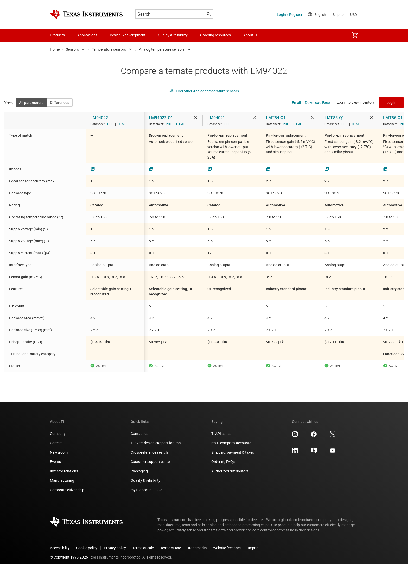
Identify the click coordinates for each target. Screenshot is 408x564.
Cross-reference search (149, 448)
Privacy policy (115, 544)
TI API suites (221, 429)
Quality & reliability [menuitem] (173, 35)
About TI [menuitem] (250, 35)
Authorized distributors (229, 467)
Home (55, 49)
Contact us (139, 429)
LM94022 (99, 117)
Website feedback (227, 544)
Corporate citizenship (67, 486)
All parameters (31, 102)
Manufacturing (62, 476)
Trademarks (197, 544)
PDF (110, 124)
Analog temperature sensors (162, 49)
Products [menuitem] (57, 35)
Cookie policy (86, 544)
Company (58, 429)
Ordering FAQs (223, 457)
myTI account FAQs (146, 486)
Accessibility (60, 544)
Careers (56, 439)
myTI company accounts (231, 439)
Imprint (254, 544)
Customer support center (151, 457)
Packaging (139, 467)
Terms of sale (143, 544)
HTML (122, 124)
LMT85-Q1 (334, 117)
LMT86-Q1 (393, 117)
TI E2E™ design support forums (156, 439)
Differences (59, 102)
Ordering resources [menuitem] (215, 35)
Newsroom (59, 448)
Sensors (72, 49)
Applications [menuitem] (87, 35)
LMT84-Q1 (276, 117)
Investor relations (64, 467)
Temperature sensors (109, 49)
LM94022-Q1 (161, 117)
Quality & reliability (145, 476)
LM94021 (216, 117)
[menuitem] (355, 35)
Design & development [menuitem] (127, 35)
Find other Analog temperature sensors (204, 91)
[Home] (86, 14)
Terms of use (170, 544)
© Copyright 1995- (69, 553)
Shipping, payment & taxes (232, 448)
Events (55, 457)
